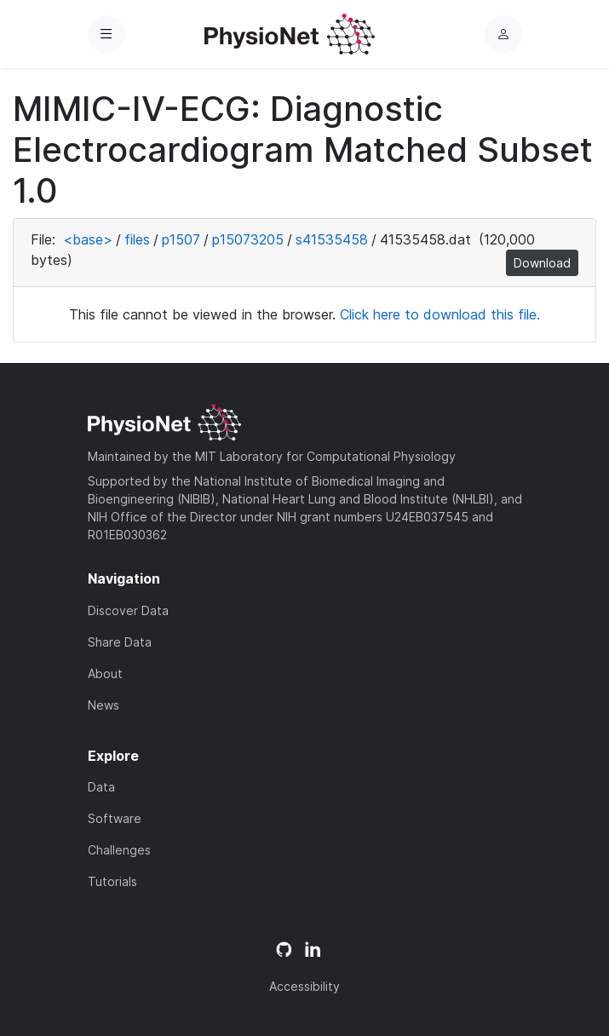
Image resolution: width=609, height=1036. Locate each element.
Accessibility (304, 986)
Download (542, 263)
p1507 (181, 239)
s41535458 (332, 239)
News (103, 705)
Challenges (119, 850)
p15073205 (248, 239)
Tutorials (112, 881)
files (137, 239)
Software (114, 818)
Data (101, 787)
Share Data (120, 642)
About (105, 673)
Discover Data (128, 610)
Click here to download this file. (440, 314)
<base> (87, 239)
